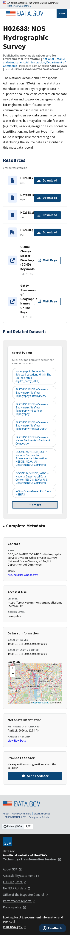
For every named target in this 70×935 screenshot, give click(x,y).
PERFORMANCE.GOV (15, 817)
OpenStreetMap (41, 702)
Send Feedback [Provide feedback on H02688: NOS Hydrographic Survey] (35, 776)
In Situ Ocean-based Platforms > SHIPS (33, 493)
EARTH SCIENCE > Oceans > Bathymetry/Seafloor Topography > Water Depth (31, 426)
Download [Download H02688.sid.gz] (47, 215)
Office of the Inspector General (26, 895)
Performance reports (19, 901)
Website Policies (42, 813)
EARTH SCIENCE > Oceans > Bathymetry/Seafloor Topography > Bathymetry (31, 393)
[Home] (24, 13)
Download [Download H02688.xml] (47, 180)
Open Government (21, 813)
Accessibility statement (21, 876)
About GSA (12, 869)
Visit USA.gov (15, 927)
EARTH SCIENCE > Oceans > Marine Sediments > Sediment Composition (32, 440)
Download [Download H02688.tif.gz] (47, 198)
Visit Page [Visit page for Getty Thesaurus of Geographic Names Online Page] (47, 301)
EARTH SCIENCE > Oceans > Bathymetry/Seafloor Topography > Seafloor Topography (31, 409)
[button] (12, 668)
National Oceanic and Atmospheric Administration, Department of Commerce (34, 62)
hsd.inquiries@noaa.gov (23, 575)
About (6, 813)
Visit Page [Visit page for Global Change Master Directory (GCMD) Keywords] (47, 260)
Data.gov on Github (39, 817)
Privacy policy (14, 907)
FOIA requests (15, 882)
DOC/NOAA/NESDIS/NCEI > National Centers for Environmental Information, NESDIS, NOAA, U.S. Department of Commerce (31, 458)
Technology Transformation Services (32, 859)
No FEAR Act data (17, 888)
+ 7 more (35, 505)
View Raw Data (17, 740)
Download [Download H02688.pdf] (47, 232)
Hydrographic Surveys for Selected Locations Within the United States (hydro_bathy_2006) (33, 376)
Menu (62, 13)
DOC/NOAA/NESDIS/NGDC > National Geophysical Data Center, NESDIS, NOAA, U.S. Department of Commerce (32, 478)
